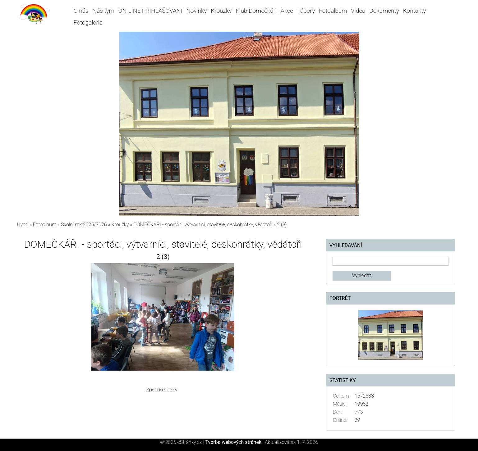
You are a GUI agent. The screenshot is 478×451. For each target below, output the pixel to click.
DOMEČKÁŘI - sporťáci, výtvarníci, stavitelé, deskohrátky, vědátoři (202, 225)
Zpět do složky (161, 390)
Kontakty (414, 10)
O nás (81, 10)
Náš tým (103, 10)
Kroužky (221, 10)
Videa (358, 10)
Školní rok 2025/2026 (84, 225)
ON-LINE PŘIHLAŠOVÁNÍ (150, 10)
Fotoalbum (333, 10)
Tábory (306, 10)
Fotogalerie (88, 22)
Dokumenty (384, 10)
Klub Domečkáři (256, 10)
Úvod (22, 225)
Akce (287, 10)
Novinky (196, 10)
